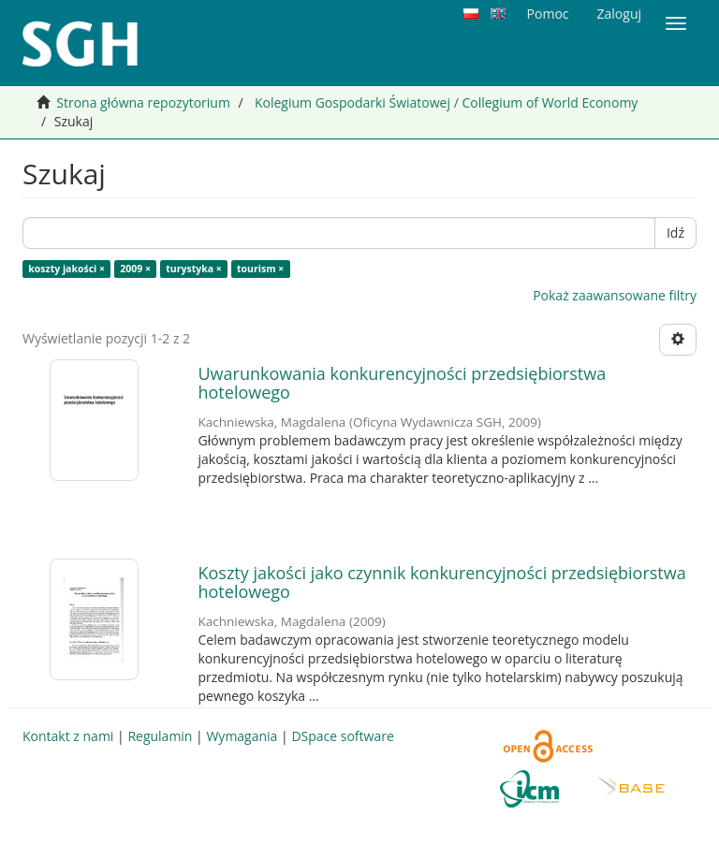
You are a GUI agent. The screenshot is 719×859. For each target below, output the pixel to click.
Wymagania (241, 736)
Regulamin (159, 736)
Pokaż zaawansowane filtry (615, 295)
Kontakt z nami (67, 736)
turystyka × (194, 268)
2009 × (135, 268)
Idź (675, 232)
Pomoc (548, 13)
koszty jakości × (66, 268)
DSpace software (342, 736)
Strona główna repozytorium (143, 102)
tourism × (260, 268)
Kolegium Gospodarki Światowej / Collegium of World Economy (446, 102)
